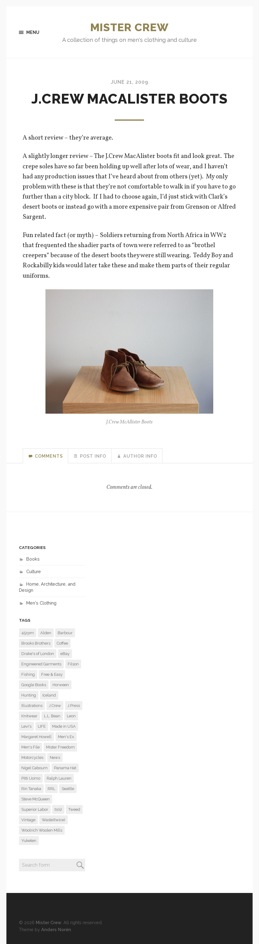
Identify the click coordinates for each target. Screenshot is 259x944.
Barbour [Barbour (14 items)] (65, 633)
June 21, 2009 (129, 82)
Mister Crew (129, 27)
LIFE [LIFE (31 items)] (42, 726)
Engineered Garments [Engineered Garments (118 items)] (41, 664)
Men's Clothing (41, 603)
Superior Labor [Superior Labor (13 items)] (34, 809)
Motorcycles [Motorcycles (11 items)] (32, 757)
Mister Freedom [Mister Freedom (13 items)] (60, 747)
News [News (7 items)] (55, 757)
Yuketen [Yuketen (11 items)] (28, 840)
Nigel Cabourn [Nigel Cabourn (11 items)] (34, 768)
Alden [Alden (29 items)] (45, 633)
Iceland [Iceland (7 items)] (49, 695)
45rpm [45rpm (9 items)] (27, 633)
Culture (33, 571)
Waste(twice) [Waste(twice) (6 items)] (53, 820)
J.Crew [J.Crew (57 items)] (55, 705)
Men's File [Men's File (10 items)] (30, 747)
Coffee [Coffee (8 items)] (62, 643)
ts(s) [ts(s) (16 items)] (58, 809)
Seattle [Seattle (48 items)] (68, 788)
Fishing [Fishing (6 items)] (28, 674)
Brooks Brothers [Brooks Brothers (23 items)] (35, 643)
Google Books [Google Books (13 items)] (33, 684)
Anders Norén (56, 929)
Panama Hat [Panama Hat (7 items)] (65, 768)
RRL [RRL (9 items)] (51, 788)
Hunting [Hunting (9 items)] (28, 695)
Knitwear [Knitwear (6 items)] (29, 716)
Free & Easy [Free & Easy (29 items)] (52, 674)
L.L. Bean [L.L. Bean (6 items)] (52, 716)
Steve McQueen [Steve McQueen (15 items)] (35, 799)
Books (33, 559)
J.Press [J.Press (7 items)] (73, 705)
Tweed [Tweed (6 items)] (74, 809)
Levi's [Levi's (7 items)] (26, 726)
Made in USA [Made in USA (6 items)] (64, 726)
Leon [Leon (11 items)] (71, 716)
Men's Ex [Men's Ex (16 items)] (66, 736)
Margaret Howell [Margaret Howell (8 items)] (36, 736)
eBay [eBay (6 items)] (65, 653)
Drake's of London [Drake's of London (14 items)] (37, 653)
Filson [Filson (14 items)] (73, 664)
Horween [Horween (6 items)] (60, 684)
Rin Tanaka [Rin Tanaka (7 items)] (31, 788)
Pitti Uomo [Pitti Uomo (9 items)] (30, 778)
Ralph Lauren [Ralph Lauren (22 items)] (59, 778)
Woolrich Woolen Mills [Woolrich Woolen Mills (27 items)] (41, 830)
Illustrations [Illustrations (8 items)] (31, 705)
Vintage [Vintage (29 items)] (28, 820)
